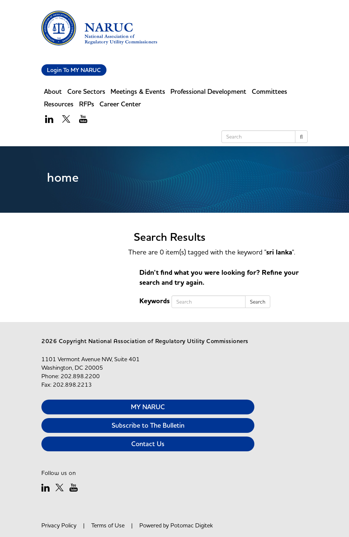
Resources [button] (59, 104)
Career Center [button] (120, 104)
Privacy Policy (59, 525)
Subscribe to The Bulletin (148, 425)
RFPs (86, 104)
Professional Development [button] (208, 91)
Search (257, 301)
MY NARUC (148, 407)
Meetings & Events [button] (138, 91)
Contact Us (148, 443)
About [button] (53, 91)
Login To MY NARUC (74, 70)
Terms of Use (108, 525)
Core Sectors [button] (86, 91)
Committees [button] (269, 91)
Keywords (154, 301)
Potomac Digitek (191, 525)
